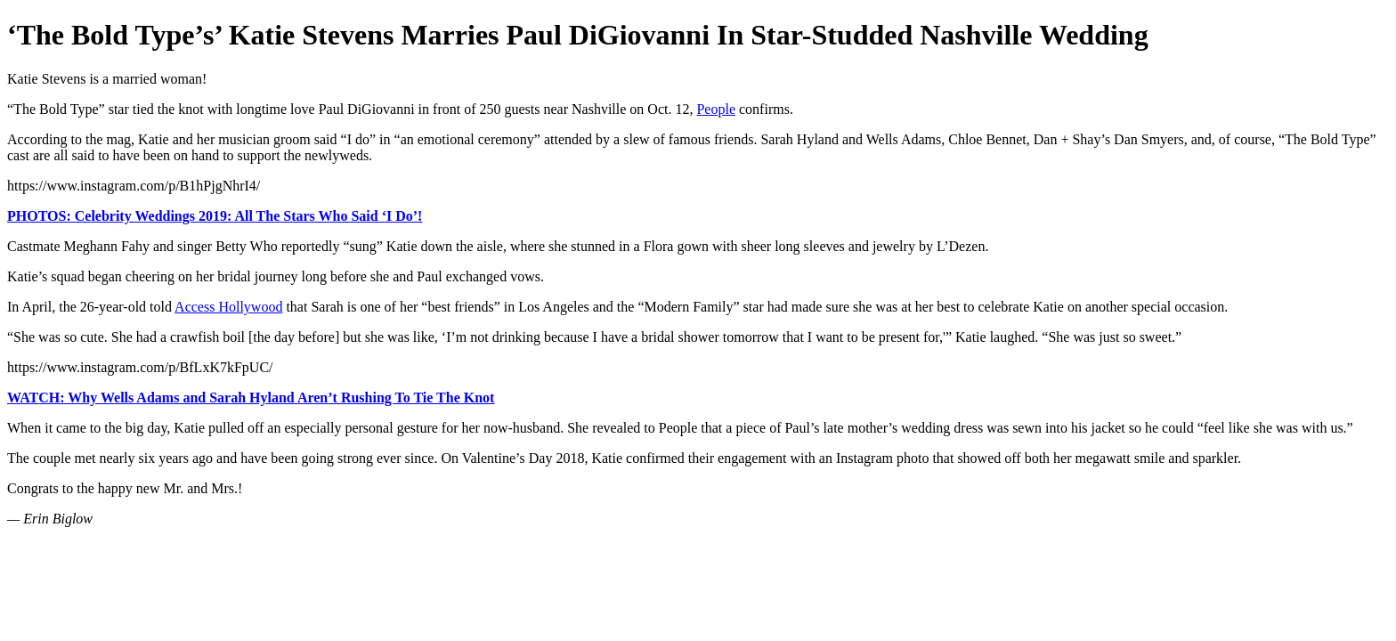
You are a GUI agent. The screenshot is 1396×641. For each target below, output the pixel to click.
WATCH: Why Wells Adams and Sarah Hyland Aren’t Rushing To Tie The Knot (250, 397)
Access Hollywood (228, 306)
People (715, 109)
